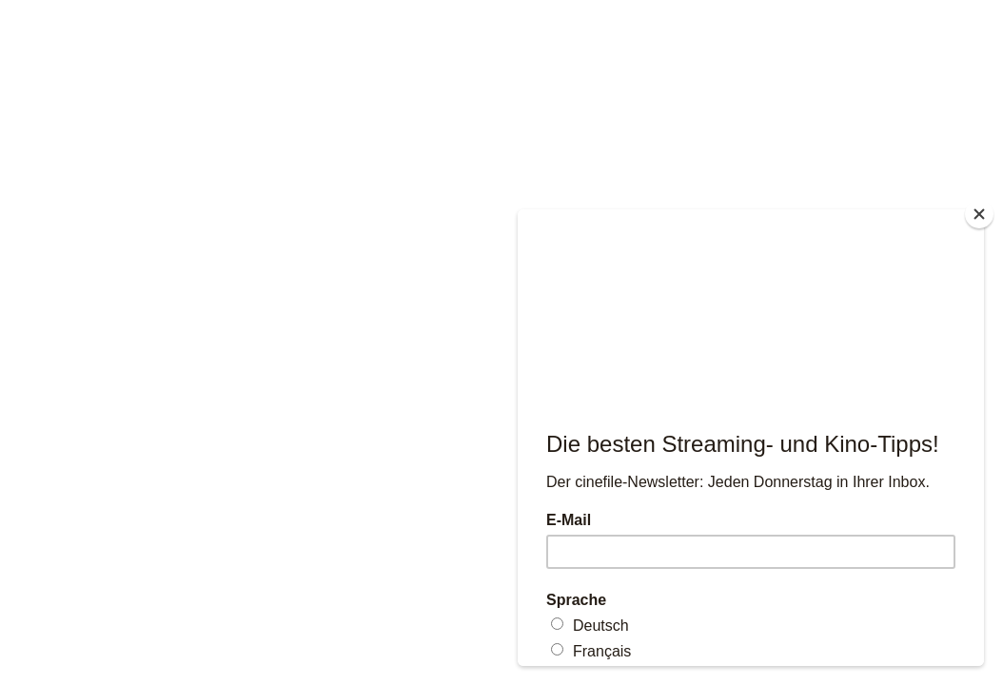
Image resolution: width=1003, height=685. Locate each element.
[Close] (979, 214)
